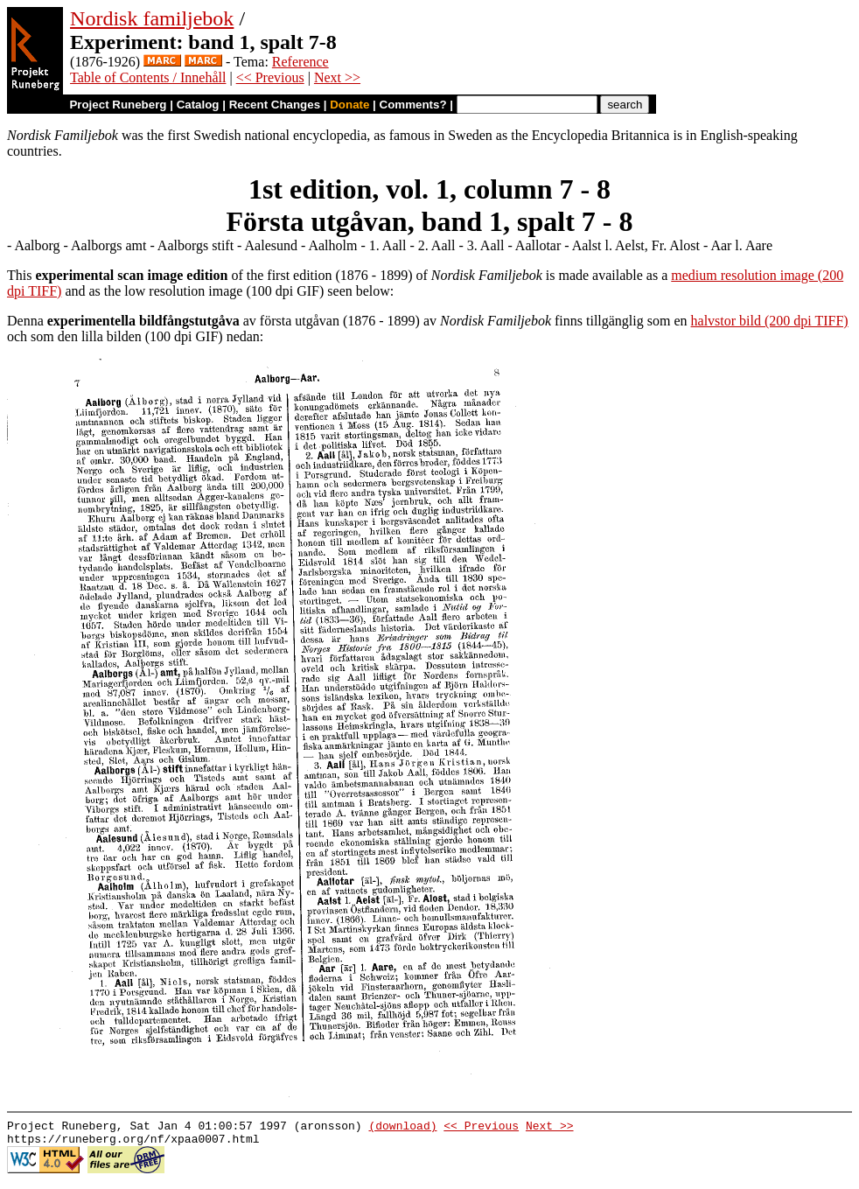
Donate (349, 104)
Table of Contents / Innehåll (148, 77)
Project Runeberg (117, 104)
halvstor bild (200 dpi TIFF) (770, 320)
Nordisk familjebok (152, 18)
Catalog (198, 104)
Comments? (413, 104)
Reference (300, 61)
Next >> (337, 77)
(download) (402, 1128)
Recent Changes (274, 104)
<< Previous (270, 77)
